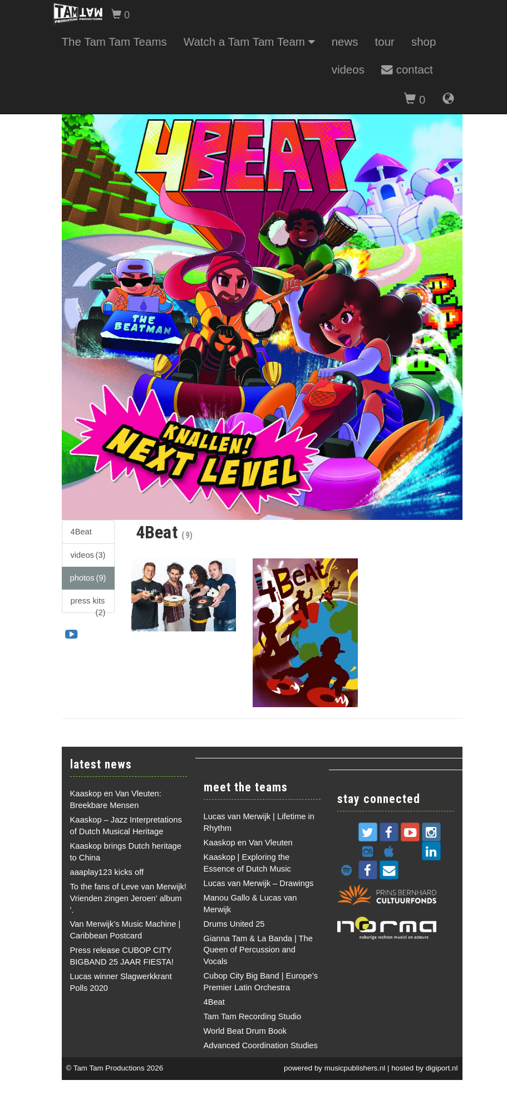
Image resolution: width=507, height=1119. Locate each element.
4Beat (81, 531)
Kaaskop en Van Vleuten (248, 842)
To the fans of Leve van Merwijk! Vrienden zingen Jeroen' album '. (128, 898)
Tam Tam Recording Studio (253, 1016)
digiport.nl (442, 1068)
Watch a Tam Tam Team (249, 41)
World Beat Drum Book (245, 1030)
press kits (88, 604)
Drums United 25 (234, 923)
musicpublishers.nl (355, 1068)
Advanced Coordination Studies (261, 1045)
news (345, 41)
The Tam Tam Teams (114, 41)
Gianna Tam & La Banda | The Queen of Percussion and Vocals (258, 950)
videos (348, 69)
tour (385, 41)
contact (407, 69)
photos (88, 578)
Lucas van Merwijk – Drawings (259, 883)
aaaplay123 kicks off (107, 872)
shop (423, 41)
